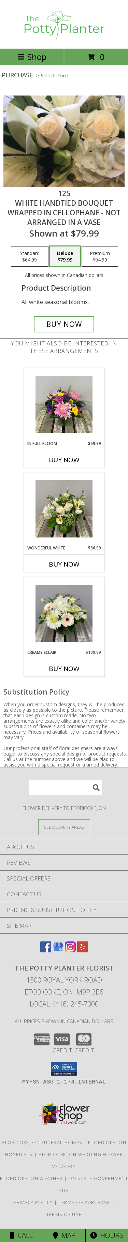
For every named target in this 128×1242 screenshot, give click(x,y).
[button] (64, 1069)
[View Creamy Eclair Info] (64, 613)
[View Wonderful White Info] (64, 508)
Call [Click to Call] (21, 1235)
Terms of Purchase (84, 1202)
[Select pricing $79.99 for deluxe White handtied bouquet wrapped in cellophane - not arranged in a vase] (65, 256)
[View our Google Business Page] (58, 950)
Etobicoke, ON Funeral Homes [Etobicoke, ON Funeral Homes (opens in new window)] (42, 1142)
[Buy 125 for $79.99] (64, 324)
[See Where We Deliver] (64, 827)
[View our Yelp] (82, 950)
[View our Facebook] (45, 950)
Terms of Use (64, 1214)
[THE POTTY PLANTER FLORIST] (64, 38)
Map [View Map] (64, 1235)
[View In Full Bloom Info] (64, 404)
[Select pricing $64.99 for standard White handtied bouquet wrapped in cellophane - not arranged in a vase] (29, 256)
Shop (32, 56)
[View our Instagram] (70, 950)
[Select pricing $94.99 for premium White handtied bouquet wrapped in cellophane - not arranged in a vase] (100, 256)
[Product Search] (65, 787)
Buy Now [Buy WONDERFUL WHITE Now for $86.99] (64, 564)
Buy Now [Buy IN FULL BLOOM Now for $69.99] (64, 459)
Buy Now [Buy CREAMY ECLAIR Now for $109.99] (64, 668)
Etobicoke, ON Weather (31, 1178)
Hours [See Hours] (106, 1235)
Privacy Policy (33, 1202)
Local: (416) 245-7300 (64, 1004)
